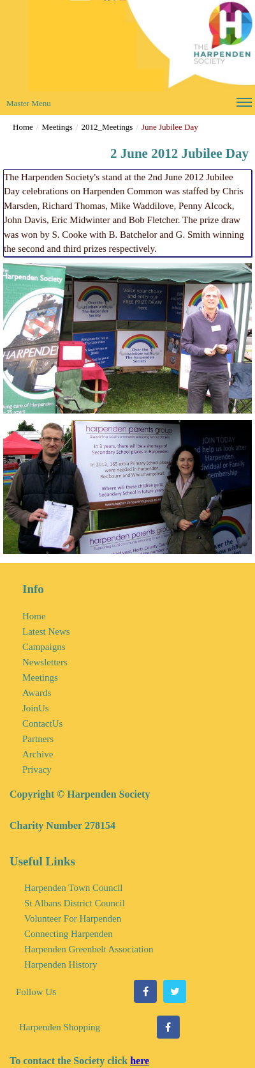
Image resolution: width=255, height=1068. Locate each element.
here (139, 1060)
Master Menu (129, 105)
